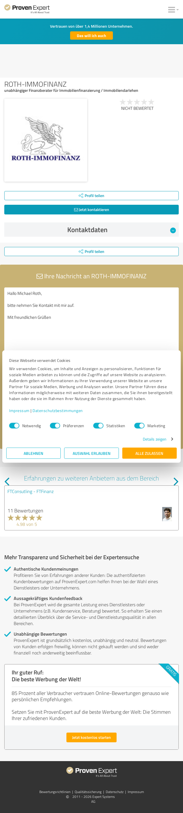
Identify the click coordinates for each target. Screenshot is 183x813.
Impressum (19, 410)
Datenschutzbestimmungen (57, 410)
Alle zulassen (149, 453)
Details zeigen (154, 439)
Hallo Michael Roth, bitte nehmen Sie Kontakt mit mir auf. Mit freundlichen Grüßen (91, 319)
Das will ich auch (91, 35)
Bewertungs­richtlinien (54, 791)
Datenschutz (114, 791)
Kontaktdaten (121, 229)
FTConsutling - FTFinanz (30, 491)
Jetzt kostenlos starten (91, 737)
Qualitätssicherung (88, 791)
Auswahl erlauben (92, 453)
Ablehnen (33, 453)
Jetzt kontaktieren (91, 209)
